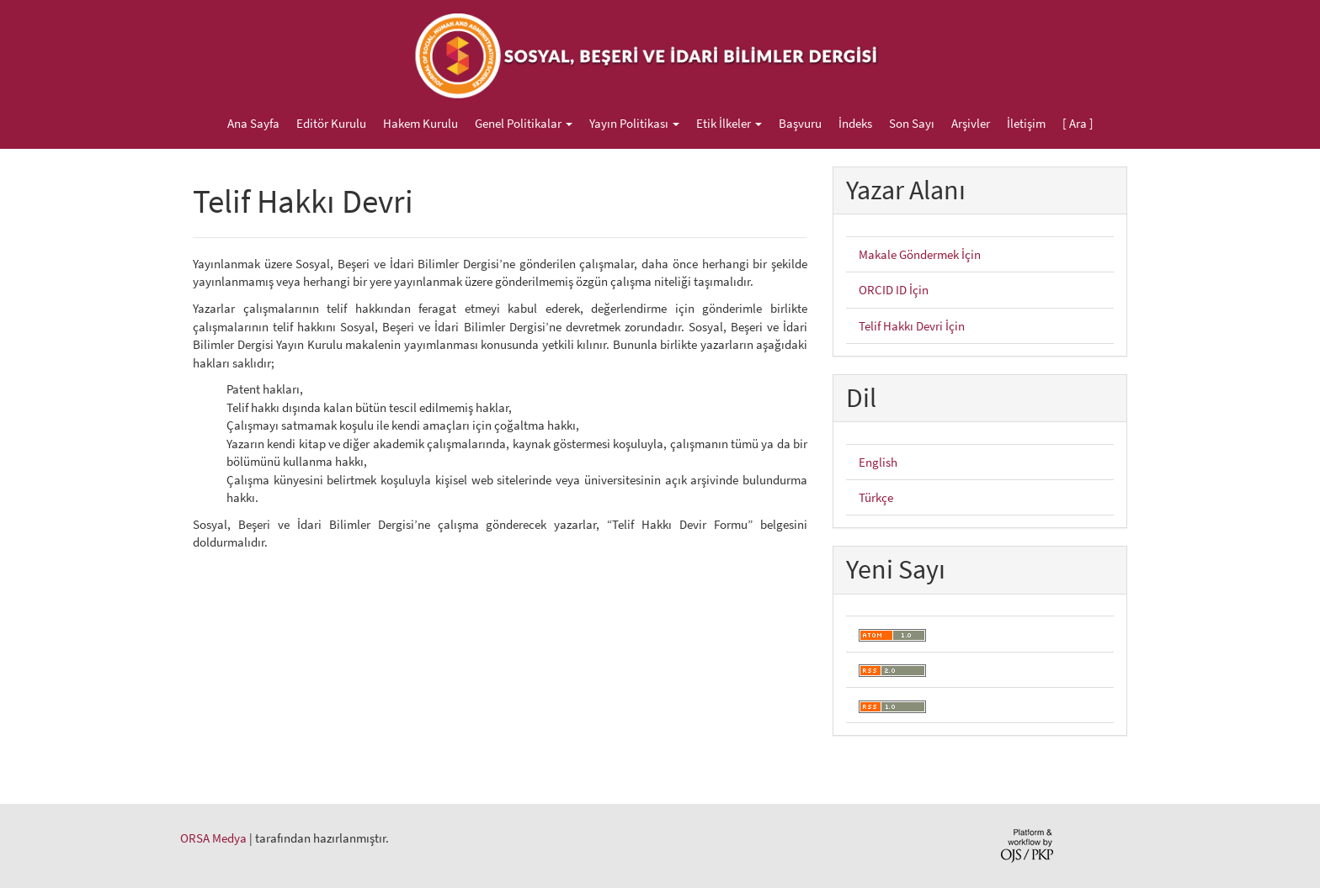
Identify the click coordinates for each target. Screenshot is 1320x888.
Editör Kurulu (331, 123)
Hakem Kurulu (420, 123)
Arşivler (970, 123)
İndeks (855, 123)
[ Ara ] (1078, 123)
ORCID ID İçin (894, 290)
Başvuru (800, 123)
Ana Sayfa (253, 123)
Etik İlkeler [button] (729, 123)
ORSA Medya (213, 838)
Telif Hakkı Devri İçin (912, 326)
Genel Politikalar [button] (523, 123)
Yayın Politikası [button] (634, 123)
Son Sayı (911, 123)
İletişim (1026, 123)
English (878, 462)
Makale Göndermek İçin (920, 254)
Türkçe (876, 497)
